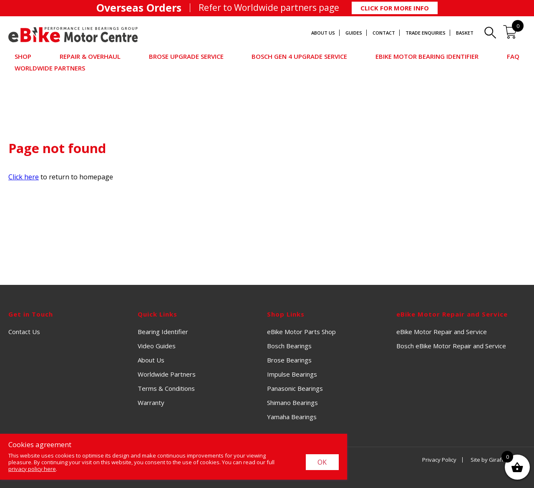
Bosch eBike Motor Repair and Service (451, 346)
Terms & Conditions (166, 388)
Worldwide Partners (50, 68)
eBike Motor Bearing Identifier (427, 56)
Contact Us (24, 331)
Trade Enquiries (426, 33)
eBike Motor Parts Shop (301, 331)
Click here (23, 176)
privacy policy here (32, 469)
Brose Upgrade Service (186, 56)
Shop (23, 56)
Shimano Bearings (292, 402)
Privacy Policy (439, 459)
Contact (384, 33)
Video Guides (157, 346)
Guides (353, 33)
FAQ (513, 56)
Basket (465, 33)
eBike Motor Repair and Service (441, 331)
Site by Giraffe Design (498, 459)
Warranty (151, 402)
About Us (323, 33)
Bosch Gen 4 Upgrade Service (299, 56)
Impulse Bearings (292, 374)
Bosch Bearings (289, 346)
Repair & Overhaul (90, 56)
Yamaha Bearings (292, 417)
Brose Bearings (289, 360)
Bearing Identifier (163, 331)
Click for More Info (394, 8)
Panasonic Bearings (295, 388)
